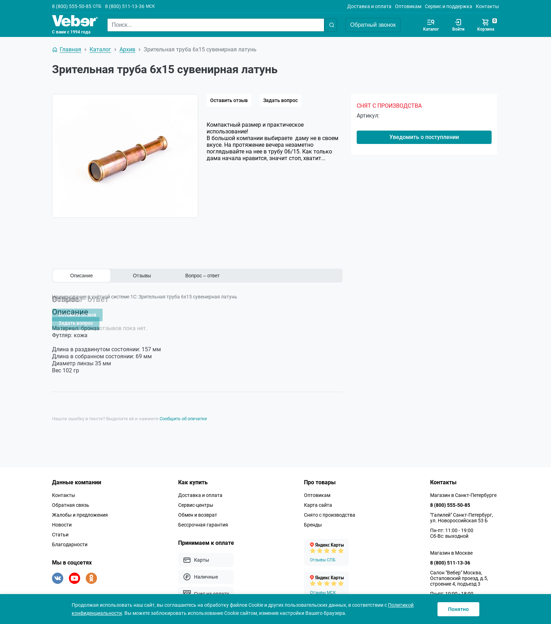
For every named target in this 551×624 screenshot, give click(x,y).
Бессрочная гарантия (203, 519)
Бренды (313, 519)
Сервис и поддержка (448, 6)
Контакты (487, 6)
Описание (81, 275)
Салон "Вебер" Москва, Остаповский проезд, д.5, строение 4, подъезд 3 (459, 572)
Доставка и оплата (369, 6)
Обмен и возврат (197, 509)
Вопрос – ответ (202, 275)
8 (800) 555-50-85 (71, 6)
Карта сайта (318, 499)
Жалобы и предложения (80, 509)
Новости (62, 519)
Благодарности (69, 539)
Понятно (458, 609)
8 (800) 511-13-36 (124, 6)
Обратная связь (70, 499)
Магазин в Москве (451, 547)
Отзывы (142, 275)
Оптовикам (408, 6)
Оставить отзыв (229, 100)
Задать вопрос (280, 100)
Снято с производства (329, 509)
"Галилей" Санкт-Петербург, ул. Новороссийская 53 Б (461, 512)
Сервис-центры (195, 499)
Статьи (60, 529)
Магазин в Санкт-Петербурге (463, 489)
